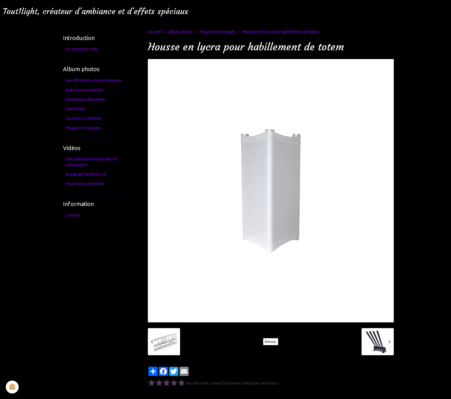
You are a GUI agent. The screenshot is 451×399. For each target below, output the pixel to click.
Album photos (180, 31)
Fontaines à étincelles (85, 99)
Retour (270, 341)
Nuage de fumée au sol (86, 174)
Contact (73, 215)
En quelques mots (82, 49)
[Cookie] (12, 387)
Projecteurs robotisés (85, 183)
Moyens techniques (217, 31)
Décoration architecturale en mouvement (91, 162)
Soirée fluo (75, 109)
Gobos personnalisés (85, 90)
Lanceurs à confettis (84, 118)
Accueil (154, 31)
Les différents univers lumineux (94, 80)
